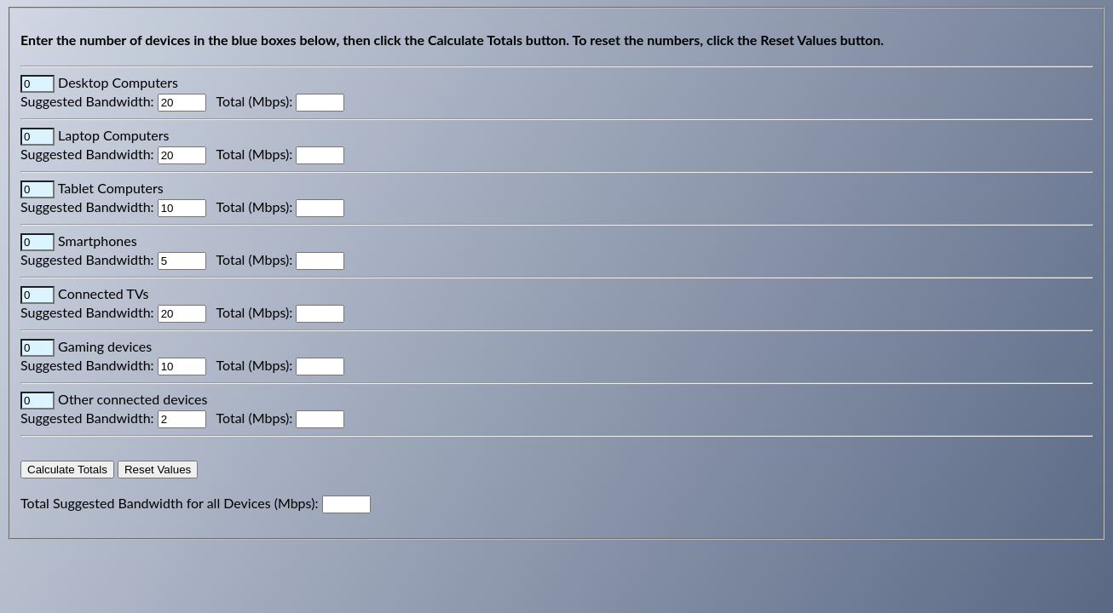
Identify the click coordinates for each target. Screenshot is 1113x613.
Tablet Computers (111, 188)
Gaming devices (105, 346)
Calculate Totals (67, 469)
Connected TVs (103, 293)
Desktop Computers (118, 82)
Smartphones (97, 240)
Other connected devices (132, 399)
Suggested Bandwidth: (89, 101)
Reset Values (157, 469)
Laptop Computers (113, 135)
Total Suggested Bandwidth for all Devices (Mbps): (171, 503)
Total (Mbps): (256, 101)
